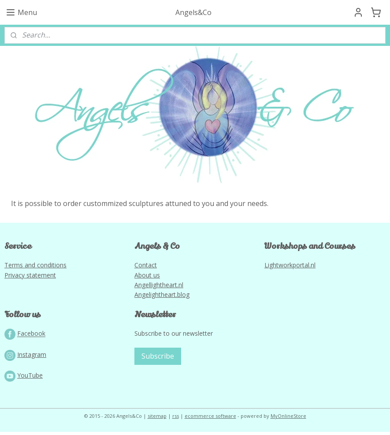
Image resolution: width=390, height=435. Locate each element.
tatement (43, 278)
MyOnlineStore (288, 419)
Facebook (31, 336)
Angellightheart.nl (158, 288)
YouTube (30, 378)
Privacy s (17, 278)
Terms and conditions (35, 268)
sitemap (157, 419)
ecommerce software (210, 419)
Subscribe (157, 359)
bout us (149, 278)
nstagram (32, 357)
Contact (145, 268)
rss (175, 419)
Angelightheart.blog (161, 297)
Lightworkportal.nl (290, 268)
